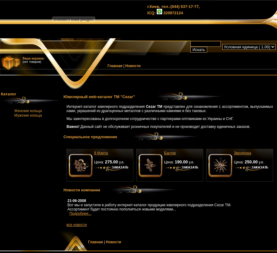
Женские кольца (28, 111)
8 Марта (101, 153)
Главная (115, 66)
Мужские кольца (28, 115)
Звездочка (242, 153)
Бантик (170, 153)
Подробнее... (80, 213)
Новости (133, 66)
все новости (77, 225)
